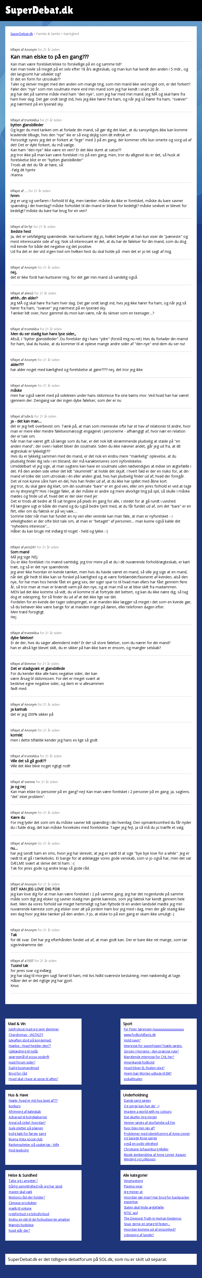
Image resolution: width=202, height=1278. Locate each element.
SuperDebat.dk (22, 34)
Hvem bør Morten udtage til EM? (147, 1073)
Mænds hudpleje (21, 1225)
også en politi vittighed (141, 1143)
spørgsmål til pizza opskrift (29, 1057)
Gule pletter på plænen (26, 1128)
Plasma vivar (133, 1186)
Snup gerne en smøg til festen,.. (147, 1224)
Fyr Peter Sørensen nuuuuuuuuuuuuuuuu (154, 1029)
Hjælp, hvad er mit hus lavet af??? (33, 1100)
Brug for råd (18, 1073)
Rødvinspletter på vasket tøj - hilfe (34, 1144)
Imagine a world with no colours (147, 1111)
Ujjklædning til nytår (23, 1051)
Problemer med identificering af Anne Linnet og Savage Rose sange (157, 1135)
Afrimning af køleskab (25, 1111)
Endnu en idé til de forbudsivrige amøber (39, 1219)
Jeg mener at (133, 1192)
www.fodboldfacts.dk (140, 1035)
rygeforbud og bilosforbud (29, 1214)
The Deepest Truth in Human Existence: (153, 1218)
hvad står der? (19, 1230)
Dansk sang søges (137, 1100)
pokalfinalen (133, 1079)
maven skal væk (20, 1192)
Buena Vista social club (26, 1139)
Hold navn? (132, 1040)
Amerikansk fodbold (139, 1062)
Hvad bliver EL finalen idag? (144, 1068)
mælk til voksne (20, 1208)
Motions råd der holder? (27, 1197)
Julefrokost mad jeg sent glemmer (34, 1029)
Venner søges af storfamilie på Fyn (149, 1122)
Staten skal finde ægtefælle (144, 1207)
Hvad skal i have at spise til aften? (33, 1079)
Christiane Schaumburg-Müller (146, 1149)
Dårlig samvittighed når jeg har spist (35, 1186)
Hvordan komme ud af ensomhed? (150, 1229)
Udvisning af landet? (139, 1235)
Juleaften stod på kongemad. (30, 1040)
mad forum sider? (22, 1062)
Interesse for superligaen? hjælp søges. (153, 1046)
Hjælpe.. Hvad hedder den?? (30, 1046)
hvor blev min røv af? (139, 1128)
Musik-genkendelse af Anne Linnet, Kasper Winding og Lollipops (155, 1156)
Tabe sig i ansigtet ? (23, 1181)
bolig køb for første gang (27, 1133)
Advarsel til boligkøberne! (28, 1117)
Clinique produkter (23, 1203)
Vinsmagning (133, 1181)
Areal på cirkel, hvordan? (27, 1122)
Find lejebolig (19, 1150)
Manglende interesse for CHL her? (149, 1057)
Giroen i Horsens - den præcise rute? (151, 1051)
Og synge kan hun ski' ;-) (141, 1106)
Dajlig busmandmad (24, 1068)
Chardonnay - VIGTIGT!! (26, 1035)
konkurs (15, 1106)
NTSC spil (131, 1213)
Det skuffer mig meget (140, 1117)
